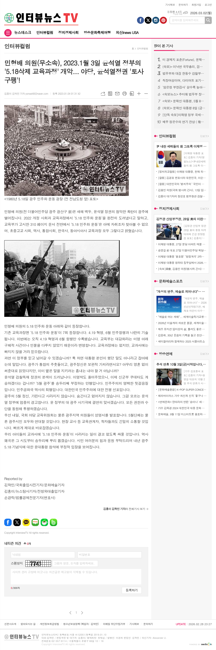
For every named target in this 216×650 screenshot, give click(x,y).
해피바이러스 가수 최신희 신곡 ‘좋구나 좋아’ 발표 (182, 396)
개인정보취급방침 (49, 624)
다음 (82, 612)
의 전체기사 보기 (124, 509)
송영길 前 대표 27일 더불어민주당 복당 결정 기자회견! (182, 250)
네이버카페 (44, 522)
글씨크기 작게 (146, 93)
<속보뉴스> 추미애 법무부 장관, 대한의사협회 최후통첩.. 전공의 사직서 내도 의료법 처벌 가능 (184, 94)
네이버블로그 (35, 522)
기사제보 (170, 4)
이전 (70, 612)
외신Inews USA (127, 32)
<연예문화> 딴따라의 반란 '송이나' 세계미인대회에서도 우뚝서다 (182, 402)
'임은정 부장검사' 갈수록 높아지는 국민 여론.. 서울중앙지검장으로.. (184, 87)
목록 (110, 93)
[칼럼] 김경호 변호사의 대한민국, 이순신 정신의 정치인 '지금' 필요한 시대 (182, 178)
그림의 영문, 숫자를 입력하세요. (74, 563)
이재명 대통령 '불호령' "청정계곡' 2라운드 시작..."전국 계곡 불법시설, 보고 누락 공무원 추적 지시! (182, 256)
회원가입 (196, 4)
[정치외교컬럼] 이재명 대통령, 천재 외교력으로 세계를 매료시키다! (182, 172)
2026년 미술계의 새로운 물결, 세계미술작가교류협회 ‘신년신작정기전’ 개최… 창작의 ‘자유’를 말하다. (182, 323)
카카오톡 (26, 522)
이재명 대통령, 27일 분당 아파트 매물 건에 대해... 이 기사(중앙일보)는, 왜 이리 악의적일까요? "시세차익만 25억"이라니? (182, 244)
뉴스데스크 (22, 32)
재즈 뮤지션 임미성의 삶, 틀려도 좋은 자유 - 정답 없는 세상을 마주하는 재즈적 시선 (182, 329)
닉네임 (16, 554)
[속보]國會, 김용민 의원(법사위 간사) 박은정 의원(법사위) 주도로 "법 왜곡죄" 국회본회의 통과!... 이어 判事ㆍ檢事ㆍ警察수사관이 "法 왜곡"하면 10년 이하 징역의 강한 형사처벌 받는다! (182, 269)
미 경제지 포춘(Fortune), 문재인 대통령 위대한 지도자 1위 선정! (184, 60)
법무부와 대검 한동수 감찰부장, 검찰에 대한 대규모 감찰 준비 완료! (184, 73)
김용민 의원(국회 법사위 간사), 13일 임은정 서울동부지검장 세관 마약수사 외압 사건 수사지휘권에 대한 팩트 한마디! (182, 190)
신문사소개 (10, 624)
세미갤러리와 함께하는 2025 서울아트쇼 (181, 341)
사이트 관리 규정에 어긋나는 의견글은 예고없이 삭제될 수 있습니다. (55, 571)
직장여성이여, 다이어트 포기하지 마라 (184, 80)
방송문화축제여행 (97, 32)
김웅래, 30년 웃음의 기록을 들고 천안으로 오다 (182, 335)
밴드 (53, 522)
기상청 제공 (177, 14)
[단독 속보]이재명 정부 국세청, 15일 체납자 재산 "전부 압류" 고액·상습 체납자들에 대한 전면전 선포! (184, 115)
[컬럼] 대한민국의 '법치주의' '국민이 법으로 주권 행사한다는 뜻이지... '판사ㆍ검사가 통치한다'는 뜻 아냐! (182, 184)
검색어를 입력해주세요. (185, 20)
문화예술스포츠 (171, 281)
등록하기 (132, 590)
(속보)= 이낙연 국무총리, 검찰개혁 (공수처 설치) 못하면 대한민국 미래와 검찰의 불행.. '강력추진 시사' (184, 67)
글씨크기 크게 (139, 93)
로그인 (208, 4)
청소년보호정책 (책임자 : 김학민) (81, 624)
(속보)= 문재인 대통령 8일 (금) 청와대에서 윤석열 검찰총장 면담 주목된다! (184, 108)
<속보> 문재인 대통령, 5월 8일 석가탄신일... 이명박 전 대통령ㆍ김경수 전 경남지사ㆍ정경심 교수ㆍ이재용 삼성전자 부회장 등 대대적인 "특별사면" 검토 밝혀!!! (184, 101)
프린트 (124, 93)
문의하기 (183, 4)
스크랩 (132, 93)
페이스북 (8, 522)
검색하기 (208, 20)
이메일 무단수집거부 (114, 624)
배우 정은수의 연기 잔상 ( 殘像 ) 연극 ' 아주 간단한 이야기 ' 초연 (184, 122)
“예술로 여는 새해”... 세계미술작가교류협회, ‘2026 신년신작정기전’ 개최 (182, 317)
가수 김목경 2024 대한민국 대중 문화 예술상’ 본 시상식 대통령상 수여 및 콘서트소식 (182, 408)
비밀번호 (84, 554)
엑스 (17, 522)
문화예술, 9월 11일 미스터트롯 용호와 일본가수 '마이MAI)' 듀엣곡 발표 (182, 414)
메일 (117, 93)
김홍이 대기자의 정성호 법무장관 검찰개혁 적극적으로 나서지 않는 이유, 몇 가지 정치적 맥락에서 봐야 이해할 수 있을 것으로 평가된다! (182, 196)
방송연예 (165, 354)
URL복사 (103, 93)
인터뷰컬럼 (44, 32)
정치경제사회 (68, 32)
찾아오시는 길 (28, 624)
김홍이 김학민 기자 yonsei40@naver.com (26, 93)
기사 (163, 45)
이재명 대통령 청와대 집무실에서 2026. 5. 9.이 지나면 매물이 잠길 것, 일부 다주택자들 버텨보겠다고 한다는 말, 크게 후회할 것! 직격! (182, 263)
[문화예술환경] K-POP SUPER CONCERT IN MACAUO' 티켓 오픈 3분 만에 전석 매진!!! (182, 389)
